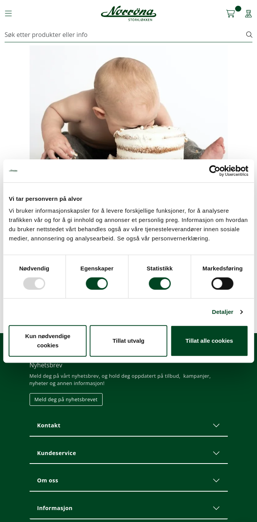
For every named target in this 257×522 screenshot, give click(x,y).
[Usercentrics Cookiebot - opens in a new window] (214, 171)
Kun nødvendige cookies (48, 341)
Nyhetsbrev (46, 365)
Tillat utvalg (128, 340)
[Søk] (126, 34)
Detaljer (223, 312)
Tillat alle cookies (209, 340)
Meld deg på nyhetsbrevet (66, 399)
